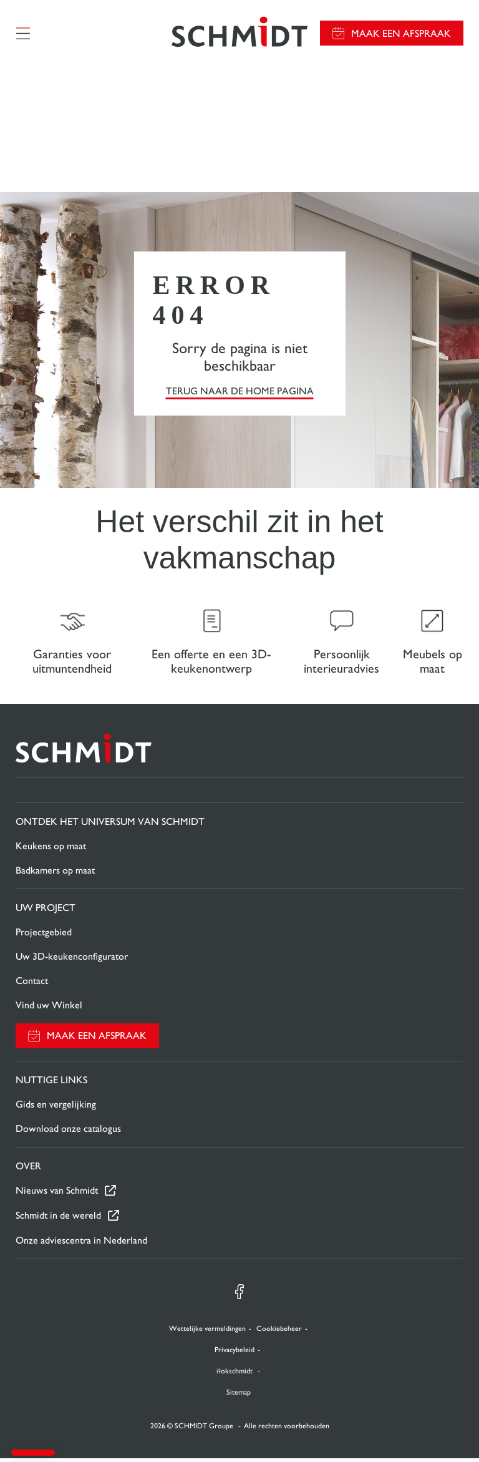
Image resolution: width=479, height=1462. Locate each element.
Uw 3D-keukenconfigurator (72, 960)
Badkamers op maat (55, 874)
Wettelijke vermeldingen (207, 1332)
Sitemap (238, 1395)
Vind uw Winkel (49, 1009)
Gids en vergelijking (56, 1108)
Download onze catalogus (68, 1132)
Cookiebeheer (279, 1332)
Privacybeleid (234, 1353)
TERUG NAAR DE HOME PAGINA (240, 393)
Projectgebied (44, 936)
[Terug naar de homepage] (239, 34)
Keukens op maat (51, 849)
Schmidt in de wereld (58, 1220)
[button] (33, 1453)
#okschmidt (235, 1374)
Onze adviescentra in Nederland (81, 1244)
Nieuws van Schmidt (57, 1195)
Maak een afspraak (401, 35)
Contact (32, 984)
